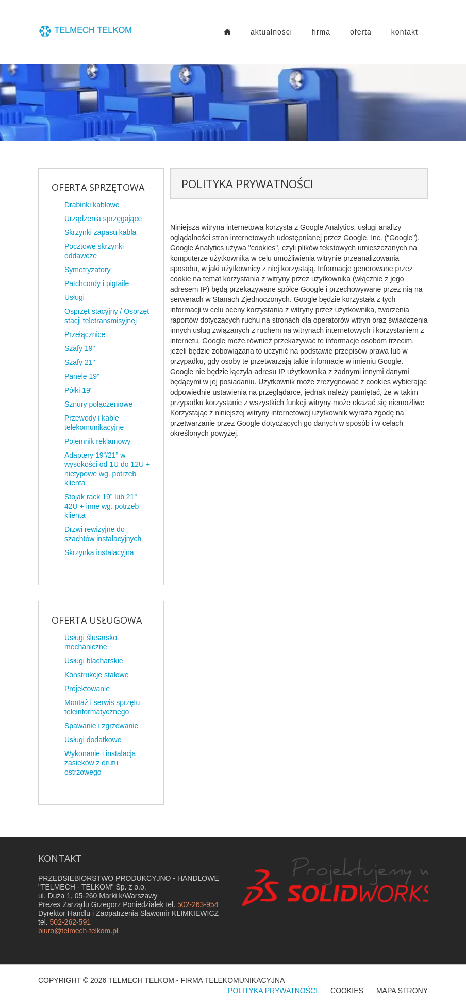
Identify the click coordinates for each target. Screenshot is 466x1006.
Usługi (74, 297)
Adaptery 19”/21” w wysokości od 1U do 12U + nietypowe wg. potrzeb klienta (107, 469)
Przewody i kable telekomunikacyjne (94, 422)
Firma (321, 32)
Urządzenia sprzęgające (103, 218)
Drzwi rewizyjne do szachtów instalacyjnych (102, 534)
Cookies (346, 991)
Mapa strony (402, 991)
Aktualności (271, 32)
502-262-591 (70, 922)
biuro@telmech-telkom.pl (78, 931)
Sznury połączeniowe (98, 404)
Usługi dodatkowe (93, 739)
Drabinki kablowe (92, 204)
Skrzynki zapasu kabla (100, 232)
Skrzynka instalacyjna (99, 552)
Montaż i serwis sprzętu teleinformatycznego (102, 707)
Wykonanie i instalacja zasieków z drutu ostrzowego (100, 762)
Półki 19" (78, 390)
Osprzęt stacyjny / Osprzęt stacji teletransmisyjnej (106, 316)
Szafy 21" (79, 362)
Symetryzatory (87, 269)
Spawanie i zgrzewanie (101, 726)
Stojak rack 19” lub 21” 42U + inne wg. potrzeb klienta (101, 506)
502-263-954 (197, 904)
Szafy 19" (79, 348)
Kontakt (404, 32)
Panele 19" (81, 376)
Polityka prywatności (273, 991)
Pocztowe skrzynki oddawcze (94, 251)
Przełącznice (84, 334)
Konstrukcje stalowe (96, 674)
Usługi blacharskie (93, 661)
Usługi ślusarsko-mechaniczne (92, 642)
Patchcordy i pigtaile (96, 283)
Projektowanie (87, 688)
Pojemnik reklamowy (97, 441)
